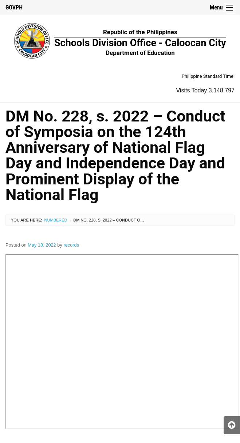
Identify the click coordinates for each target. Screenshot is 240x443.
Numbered (55, 220)
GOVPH (14, 7)
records (71, 245)
